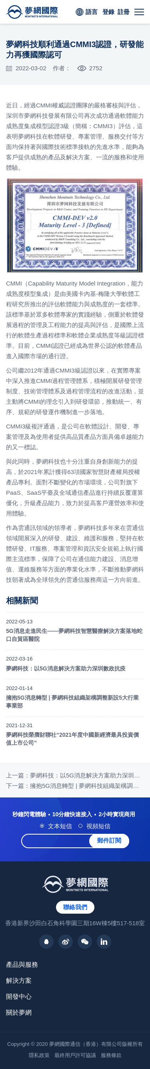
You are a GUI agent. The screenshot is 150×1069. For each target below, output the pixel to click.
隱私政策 (39, 1055)
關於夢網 (19, 1012)
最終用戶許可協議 (75, 1055)
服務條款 (111, 1055)
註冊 (124, 11)
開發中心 (19, 996)
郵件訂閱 (109, 840)
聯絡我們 (75, 907)
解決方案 (19, 980)
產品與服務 (22, 964)
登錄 (108, 11)
